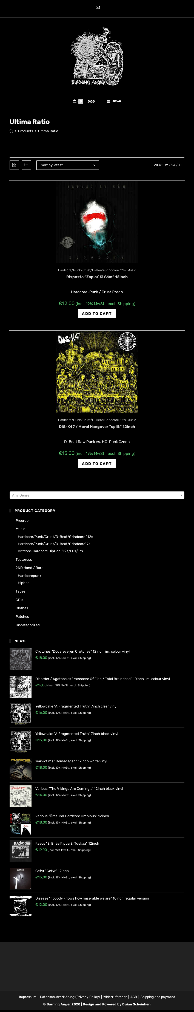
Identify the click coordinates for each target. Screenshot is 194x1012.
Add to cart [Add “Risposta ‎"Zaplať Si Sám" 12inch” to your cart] (97, 315)
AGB (133, 999)
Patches (22, 618)
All (181, 167)
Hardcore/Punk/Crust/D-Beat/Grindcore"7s (54, 546)
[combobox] (97, 497)
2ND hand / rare (29, 570)
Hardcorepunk (29, 578)
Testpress (24, 561)
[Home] (11, 133)
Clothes (22, 610)
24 (173, 167)
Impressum (27, 999)
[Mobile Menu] (114, 102)
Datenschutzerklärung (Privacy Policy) (70, 999)
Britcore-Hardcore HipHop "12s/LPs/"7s (50, 553)
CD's (19, 602)
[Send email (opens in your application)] (97, 7)
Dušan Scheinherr (136, 1006)
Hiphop (24, 585)
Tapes (20, 593)
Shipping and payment (158, 999)
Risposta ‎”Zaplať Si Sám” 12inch (96, 279)
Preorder (23, 522)
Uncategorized (28, 627)
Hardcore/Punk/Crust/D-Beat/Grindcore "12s (92, 272)
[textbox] (97, 497)
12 (166, 167)
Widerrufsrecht (115, 999)
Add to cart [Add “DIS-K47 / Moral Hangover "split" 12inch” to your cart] (97, 465)
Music (131, 272)
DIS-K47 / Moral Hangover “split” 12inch (97, 428)
